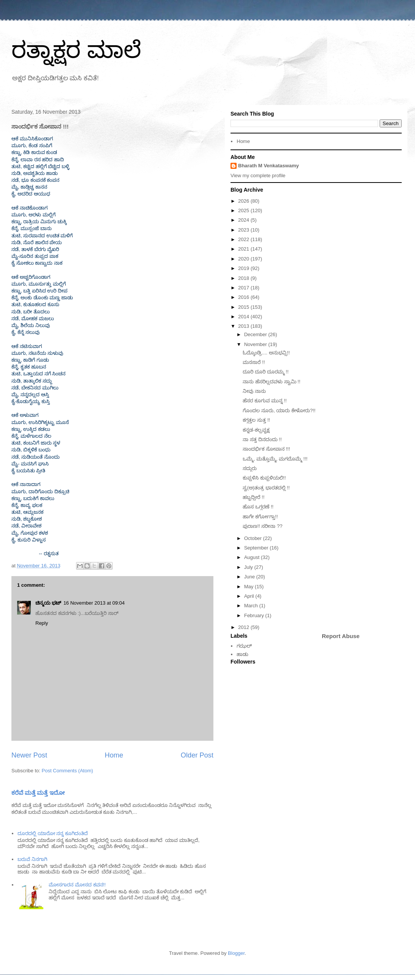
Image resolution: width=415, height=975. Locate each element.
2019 (244, 268)
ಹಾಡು (242, 654)
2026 (244, 201)
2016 (244, 297)
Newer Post (29, 755)
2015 (244, 307)
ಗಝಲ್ (244, 646)
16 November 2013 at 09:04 (94, 603)
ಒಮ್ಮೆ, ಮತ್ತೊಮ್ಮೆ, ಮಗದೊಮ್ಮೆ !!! (275, 459)
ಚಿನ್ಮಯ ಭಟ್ (48, 603)
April (250, 596)
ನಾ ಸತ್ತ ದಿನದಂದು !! (262, 439)
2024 (244, 220)
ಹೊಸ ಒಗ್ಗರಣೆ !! (258, 507)
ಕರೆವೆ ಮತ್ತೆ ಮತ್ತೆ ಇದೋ (38, 792)
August (252, 557)
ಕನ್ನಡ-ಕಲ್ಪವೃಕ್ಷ (256, 430)
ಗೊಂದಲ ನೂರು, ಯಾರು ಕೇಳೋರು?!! (279, 410)
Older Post (197, 755)
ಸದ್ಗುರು (250, 468)
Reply (41, 623)
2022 (244, 239)
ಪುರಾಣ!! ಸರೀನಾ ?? (262, 526)
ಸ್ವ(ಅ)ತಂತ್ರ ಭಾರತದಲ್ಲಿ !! (266, 488)
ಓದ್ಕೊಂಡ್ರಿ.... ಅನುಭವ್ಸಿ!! (266, 353)
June (250, 577)
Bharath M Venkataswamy (268, 165)
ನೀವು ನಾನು (254, 391)
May (249, 586)
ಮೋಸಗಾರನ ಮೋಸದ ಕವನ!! (77, 885)
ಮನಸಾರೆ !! (254, 362)
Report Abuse (340, 636)
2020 (244, 259)
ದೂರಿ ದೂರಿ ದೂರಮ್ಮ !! (265, 372)
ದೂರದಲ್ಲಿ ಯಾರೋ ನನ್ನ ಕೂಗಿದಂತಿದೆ (52, 833)
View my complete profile (258, 175)
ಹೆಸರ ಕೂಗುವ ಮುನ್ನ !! (264, 400)
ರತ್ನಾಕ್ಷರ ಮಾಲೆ (76, 50)
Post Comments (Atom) (67, 770)
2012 (244, 627)
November (256, 344)
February (255, 615)
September (257, 548)
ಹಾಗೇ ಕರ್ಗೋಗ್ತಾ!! (260, 516)
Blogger (236, 953)
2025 (244, 210)
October (253, 538)
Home (114, 755)
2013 (244, 326)
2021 (244, 249)
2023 (244, 230)
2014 (244, 316)
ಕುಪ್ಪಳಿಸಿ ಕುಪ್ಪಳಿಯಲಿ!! (264, 478)
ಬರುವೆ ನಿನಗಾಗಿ (32, 859)
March (251, 605)
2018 (244, 278)
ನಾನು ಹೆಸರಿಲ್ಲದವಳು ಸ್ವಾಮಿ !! (271, 381)
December (256, 334)
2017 (244, 288)
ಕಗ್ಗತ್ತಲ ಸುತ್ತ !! (256, 420)
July (249, 567)
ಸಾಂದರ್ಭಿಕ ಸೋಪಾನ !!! (266, 449)
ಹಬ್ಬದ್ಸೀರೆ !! (253, 497)
